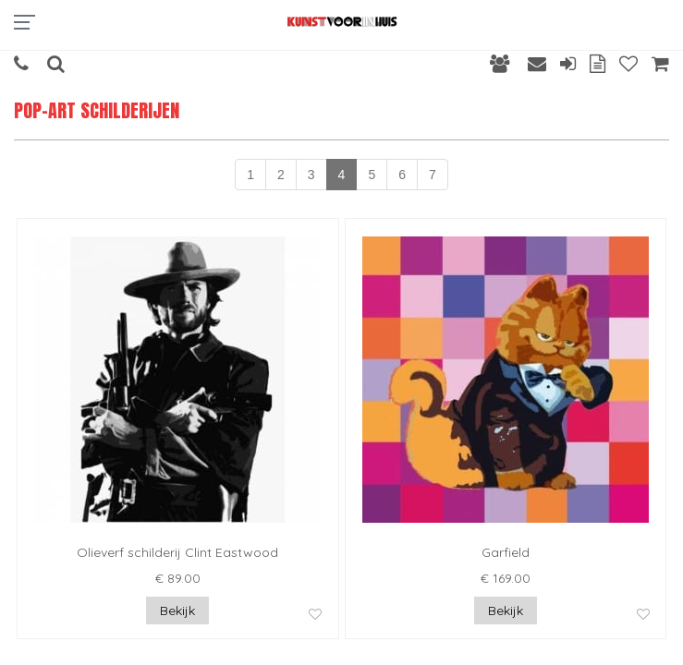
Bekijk (177, 610)
